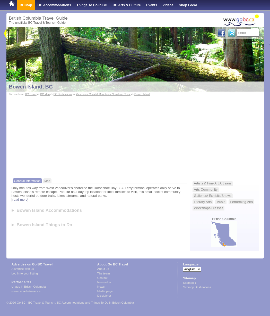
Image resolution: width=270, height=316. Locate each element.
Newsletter (104, 282)
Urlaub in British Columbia (29, 286)
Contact (102, 277)
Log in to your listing (25, 273)
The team (103, 273)
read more (20, 199)
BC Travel (30, 94)
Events (151, 5)
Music (220, 202)
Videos (168, 5)
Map (47, 180)
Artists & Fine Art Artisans (212, 183)
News (101, 286)
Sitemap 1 (189, 282)
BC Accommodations (54, 5)
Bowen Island (142, 94)
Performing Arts (241, 202)
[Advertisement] (135, 136)
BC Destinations (63, 94)
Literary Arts (203, 202)
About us (103, 268)
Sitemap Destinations (197, 287)
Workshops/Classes (208, 208)
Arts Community (205, 189)
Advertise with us (23, 268)
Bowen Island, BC (31, 87)
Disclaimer (104, 295)
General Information (27, 180)
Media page (105, 291)
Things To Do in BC (91, 5)
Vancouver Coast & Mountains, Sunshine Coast (103, 94)
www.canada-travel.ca (26, 291)
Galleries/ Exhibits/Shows (212, 196)
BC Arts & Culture (126, 5)
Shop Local (188, 5)
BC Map (26, 5)
